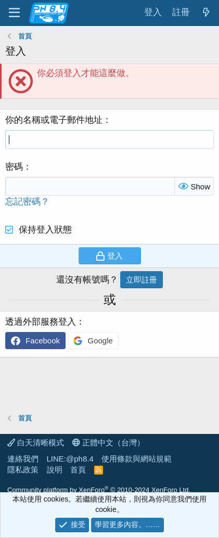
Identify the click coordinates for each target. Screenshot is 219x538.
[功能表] (14, 13)
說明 (54, 469)
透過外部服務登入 (40, 322)
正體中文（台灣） (108, 442)
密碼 (14, 167)
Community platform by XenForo (98, 490)
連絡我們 (22, 458)
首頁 (78, 469)
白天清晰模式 (35, 442)
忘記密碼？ (27, 202)
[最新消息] (206, 12)
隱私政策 (22, 469)
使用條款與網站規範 (136, 458)
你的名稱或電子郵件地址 (53, 120)
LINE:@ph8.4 (70, 458)
